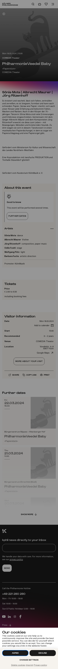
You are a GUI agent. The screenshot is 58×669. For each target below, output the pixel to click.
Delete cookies (18, 665)
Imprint (29, 665)
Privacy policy (40, 665)
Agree (15, 653)
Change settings (29, 660)
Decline (42, 653)
